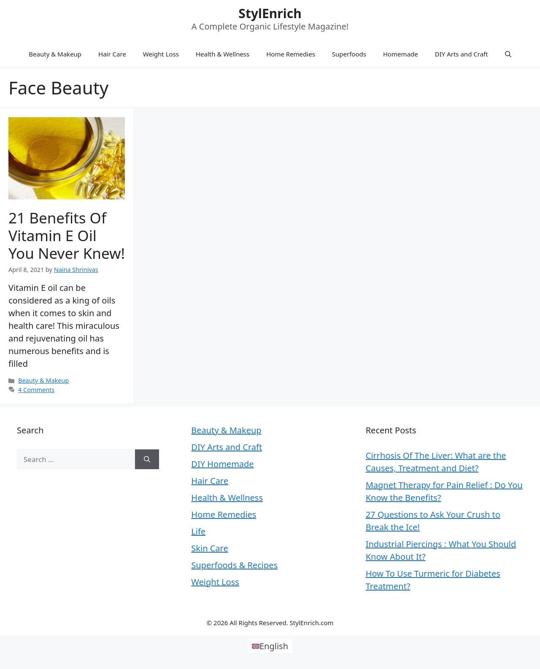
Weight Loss (161, 54)
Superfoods (349, 54)
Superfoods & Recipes (234, 565)
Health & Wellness (222, 54)
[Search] (147, 459)
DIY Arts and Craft (461, 54)
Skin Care (209, 548)
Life (198, 531)
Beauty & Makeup (55, 54)
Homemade (400, 54)
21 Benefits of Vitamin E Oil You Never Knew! (66, 235)
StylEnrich (269, 13)
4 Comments (36, 390)
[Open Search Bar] (508, 54)
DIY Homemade (222, 464)
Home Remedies (290, 54)
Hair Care (112, 54)
